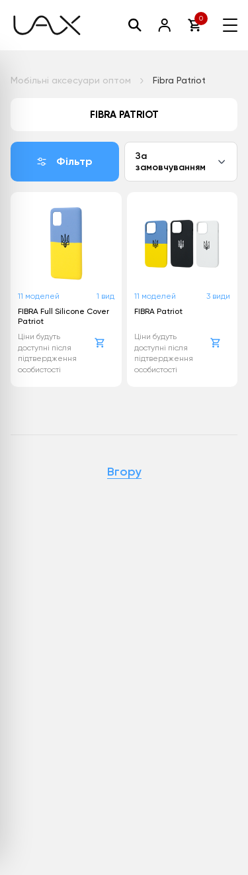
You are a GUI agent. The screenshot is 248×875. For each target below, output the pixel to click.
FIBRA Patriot (158, 311)
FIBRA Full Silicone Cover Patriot (63, 316)
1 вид (105, 296)
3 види (218, 296)
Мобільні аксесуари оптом (71, 80)
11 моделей (39, 296)
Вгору (124, 472)
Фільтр (64, 161)
